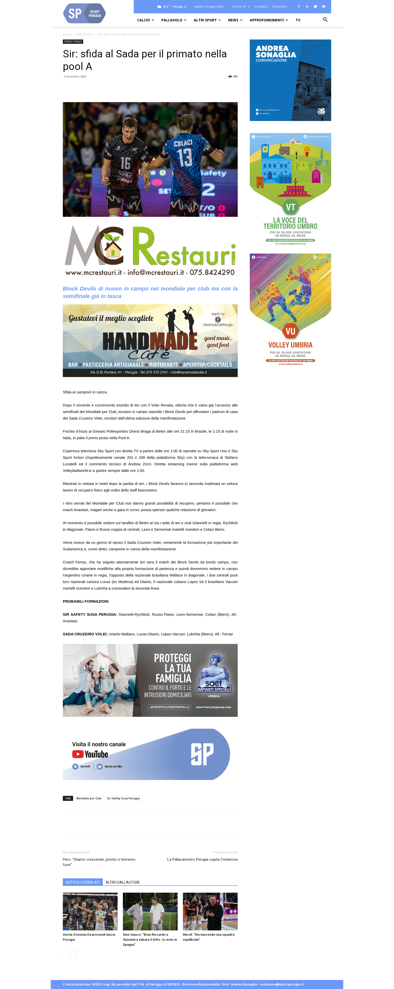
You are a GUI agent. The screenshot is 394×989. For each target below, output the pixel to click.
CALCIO (145, 20)
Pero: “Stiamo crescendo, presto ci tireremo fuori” (99, 862)
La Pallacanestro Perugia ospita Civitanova (202, 859)
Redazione (280, 6)
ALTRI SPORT (207, 20)
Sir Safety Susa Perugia (123, 798)
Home (67, 34)
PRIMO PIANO (73, 41)
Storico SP (241, 6)
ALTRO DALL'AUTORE (123, 882)
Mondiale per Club (89, 798)
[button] (325, 20)
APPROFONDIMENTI (269, 20)
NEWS (235, 20)
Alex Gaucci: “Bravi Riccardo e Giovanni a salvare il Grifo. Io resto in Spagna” (150, 939)
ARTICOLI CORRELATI (83, 882)
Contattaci (261, 6)
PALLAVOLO (173, 20)
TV (298, 20)
